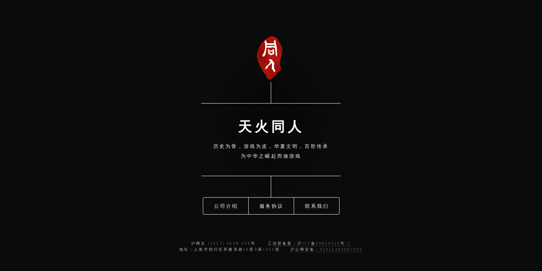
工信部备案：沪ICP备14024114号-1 (309, 243)
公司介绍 (226, 205)
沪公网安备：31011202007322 (326, 249)
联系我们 (317, 205)
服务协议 (272, 205)
